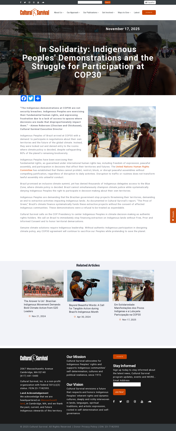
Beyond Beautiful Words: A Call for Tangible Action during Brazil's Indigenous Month (86, 308)
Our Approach (72, 12)
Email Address (121, 380)
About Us (58, 12)
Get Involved (107, 12)
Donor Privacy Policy (85, 426)
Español (150, 2)
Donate (149, 12)
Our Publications (90, 12)
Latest (136, 12)
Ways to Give (123, 12)
